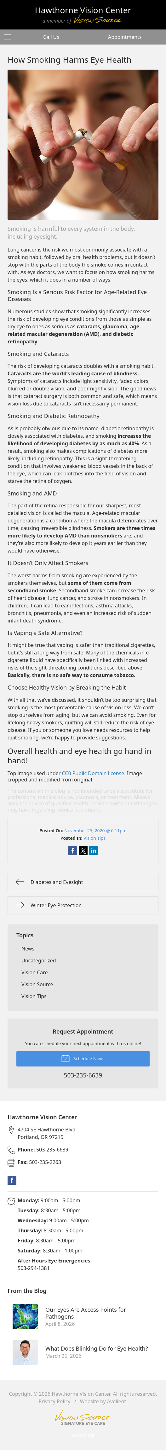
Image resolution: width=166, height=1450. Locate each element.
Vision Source (37, 984)
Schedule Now (82, 1058)
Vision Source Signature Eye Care (83, 1417)
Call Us (51, 37)
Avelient (116, 1401)
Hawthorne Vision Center (81, 1393)
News (27, 948)
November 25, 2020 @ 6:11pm (95, 830)
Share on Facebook (72, 850)
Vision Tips (94, 838)
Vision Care (34, 972)
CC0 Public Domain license (93, 773)
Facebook (12, 1180)
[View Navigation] (9, 37)
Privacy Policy (55, 1401)
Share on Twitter (83, 850)
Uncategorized (38, 960)
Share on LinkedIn (93, 850)
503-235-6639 (43, 1149)
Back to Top (83, 1435)
